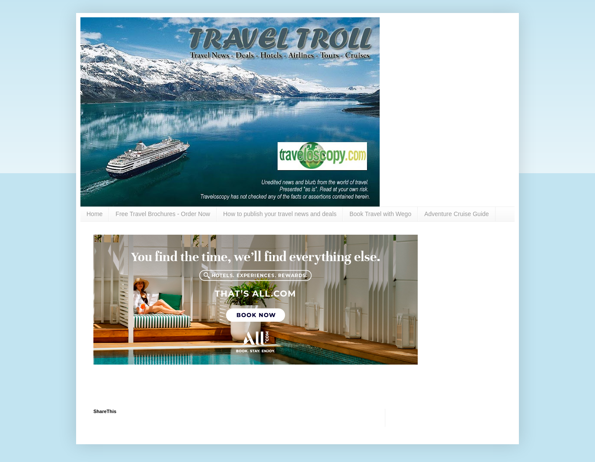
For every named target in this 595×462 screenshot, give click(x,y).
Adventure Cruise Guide (456, 213)
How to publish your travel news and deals (279, 213)
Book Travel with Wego (380, 213)
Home (94, 213)
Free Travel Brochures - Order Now (162, 213)
